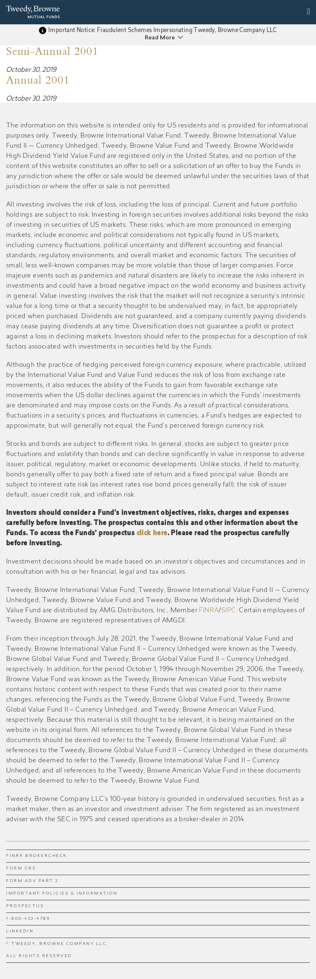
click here (152, 533)
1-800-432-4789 (28, 919)
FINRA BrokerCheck (36, 856)
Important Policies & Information (61, 894)
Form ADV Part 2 (32, 881)
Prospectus (25, 906)
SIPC (228, 610)
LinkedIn (19, 932)
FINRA (209, 610)
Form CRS (21, 869)
